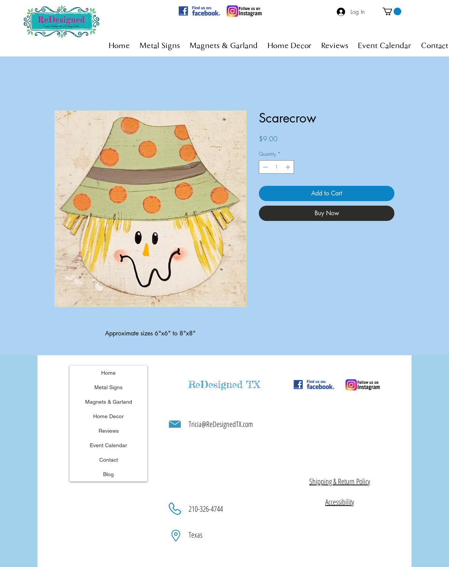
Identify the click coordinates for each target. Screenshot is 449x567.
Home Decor (108, 416)
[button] (392, 11)
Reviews (109, 431)
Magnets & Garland (108, 402)
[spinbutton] (276, 167)
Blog (108, 474)
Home (108, 373)
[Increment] (288, 167)
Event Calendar (108, 445)
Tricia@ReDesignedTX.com (221, 424)
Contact (108, 460)
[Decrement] (264, 167)
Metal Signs (108, 387)
